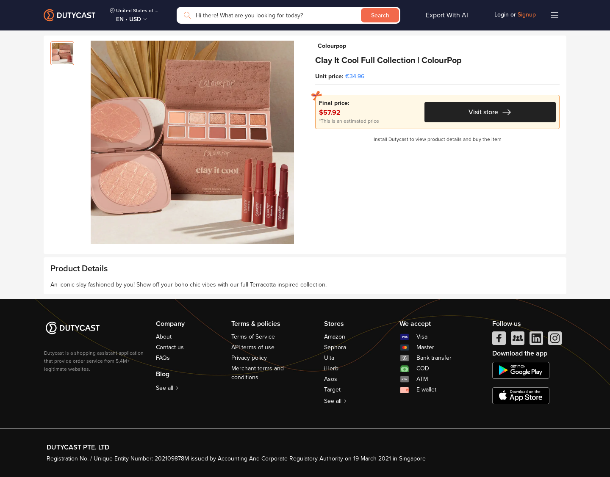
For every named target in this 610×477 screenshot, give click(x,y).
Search (380, 15)
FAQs (163, 357)
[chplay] (520, 370)
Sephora (335, 347)
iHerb (331, 368)
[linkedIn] (536, 340)
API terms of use (252, 347)
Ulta (329, 357)
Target (332, 389)
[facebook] (499, 340)
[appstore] (520, 395)
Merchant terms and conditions (257, 373)
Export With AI (447, 15)
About (164, 336)
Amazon (334, 336)
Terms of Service (253, 336)
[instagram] (555, 340)
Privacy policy (249, 357)
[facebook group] (517, 340)
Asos (330, 379)
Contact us (170, 347)
